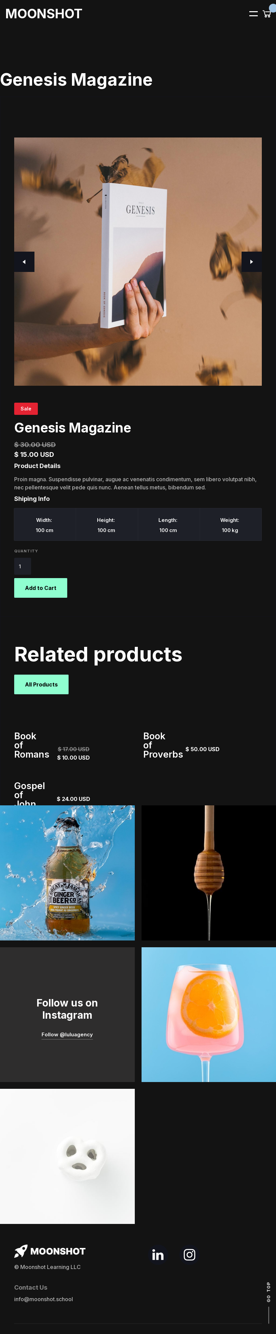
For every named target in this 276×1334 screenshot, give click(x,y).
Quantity (26, 551)
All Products (41, 684)
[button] (249, 13)
